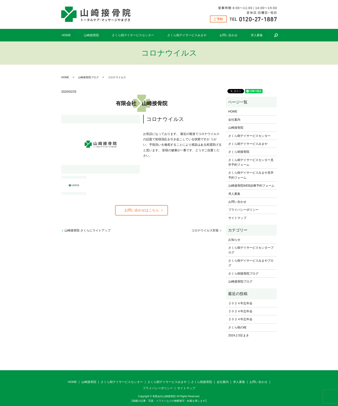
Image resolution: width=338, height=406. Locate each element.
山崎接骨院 (100, 35)
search (258, 35)
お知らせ (234, 239)
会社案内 (234, 119)
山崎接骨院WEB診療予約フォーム (251, 185)
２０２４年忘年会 (240, 303)
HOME (80, 35)
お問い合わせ (220, 35)
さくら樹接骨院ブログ (243, 273)
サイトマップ (237, 218)
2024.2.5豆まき (238, 335)
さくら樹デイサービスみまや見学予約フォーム (251, 175)
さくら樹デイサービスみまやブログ (251, 263)
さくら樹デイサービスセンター (136, 35)
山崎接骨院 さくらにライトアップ (87, 230)
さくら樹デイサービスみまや (183, 35)
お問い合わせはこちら (141, 210)
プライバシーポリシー (243, 209)
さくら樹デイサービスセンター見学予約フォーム (251, 162)
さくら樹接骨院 (238, 151)
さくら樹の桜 (237, 327)
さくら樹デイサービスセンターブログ (251, 250)
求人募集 (242, 35)
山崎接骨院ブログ (88, 77)
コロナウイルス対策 (205, 230)
